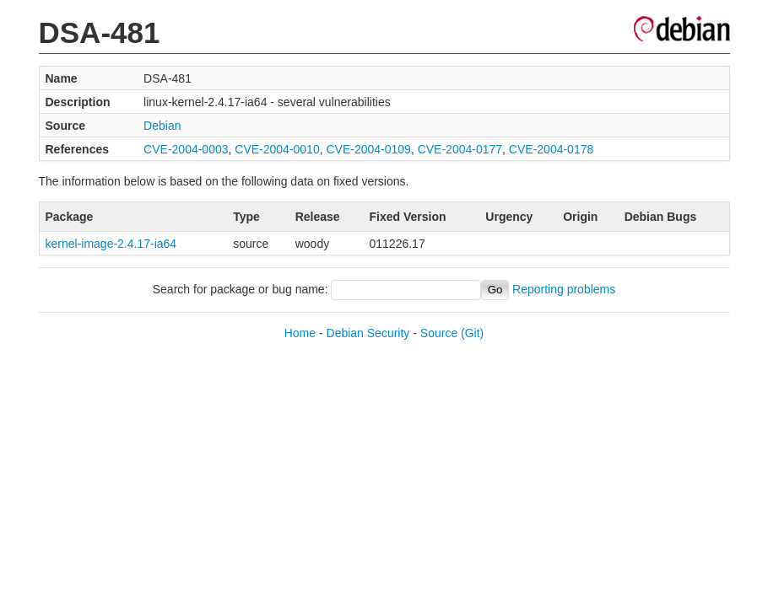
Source (438, 333)
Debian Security (368, 333)
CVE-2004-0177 (460, 149)
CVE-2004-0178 (551, 149)
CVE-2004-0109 (368, 149)
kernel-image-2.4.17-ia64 (111, 243)
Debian (162, 125)
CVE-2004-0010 (277, 149)
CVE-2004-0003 (185, 149)
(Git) (472, 333)
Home (300, 333)
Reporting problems (563, 289)
